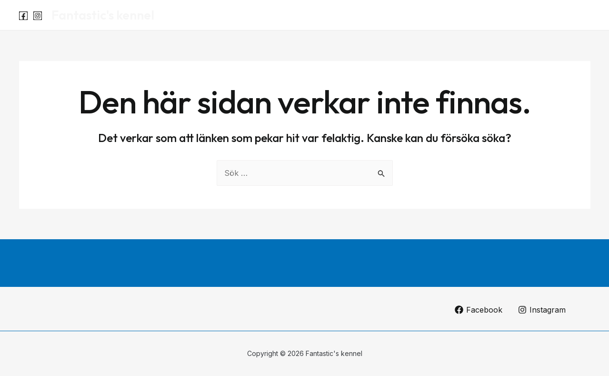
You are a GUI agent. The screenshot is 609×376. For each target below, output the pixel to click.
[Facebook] (23, 15)
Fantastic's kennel (102, 15)
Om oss (569, 15)
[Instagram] (37, 15)
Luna (531, 15)
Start (498, 15)
